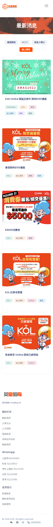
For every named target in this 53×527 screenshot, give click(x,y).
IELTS (25, 42)
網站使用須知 (8, 498)
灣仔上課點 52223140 (12, 469)
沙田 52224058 (9, 474)
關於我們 (6, 418)
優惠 (30, 113)
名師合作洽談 (8, 439)
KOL (23, 107)
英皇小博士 (39, 42)
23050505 (34, 522)
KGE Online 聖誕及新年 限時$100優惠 (26, 99)
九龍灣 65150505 (10, 458)
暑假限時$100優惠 (15, 167)
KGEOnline (11, 107)
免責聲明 (6, 504)
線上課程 (26, 49)
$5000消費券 (12, 230)
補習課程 (11, 42)
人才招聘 (6, 428)
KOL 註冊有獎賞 (13, 292)
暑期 (30, 176)
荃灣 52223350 (9, 479)
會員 (32, 107)
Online (31, 300)
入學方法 (6, 423)
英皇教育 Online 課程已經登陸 (21, 354)
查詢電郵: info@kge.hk (11, 402)
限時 (21, 113)
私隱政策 (6, 493)
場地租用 (6, 434)
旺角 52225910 (9, 463)
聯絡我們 (6, 444)
